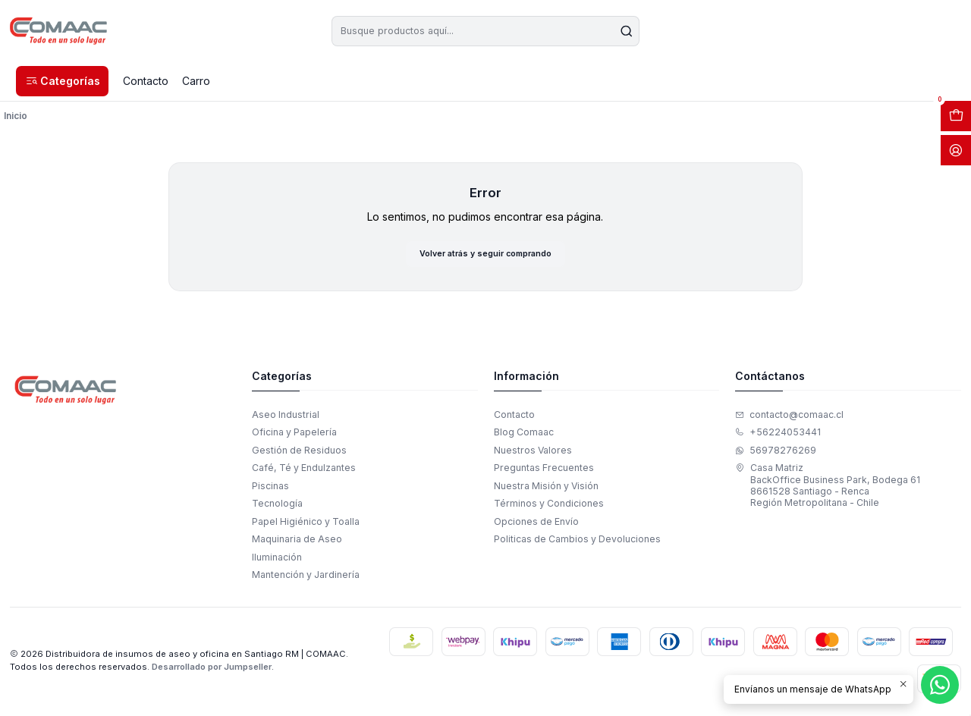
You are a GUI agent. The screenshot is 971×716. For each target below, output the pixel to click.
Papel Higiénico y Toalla (306, 524)
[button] (62, 81)
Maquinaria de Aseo (297, 542)
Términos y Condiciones (549, 507)
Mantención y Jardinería (306, 578)
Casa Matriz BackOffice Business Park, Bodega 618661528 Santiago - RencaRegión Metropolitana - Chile (827, 489)
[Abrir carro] (956, 116)
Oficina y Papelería (294, 435)
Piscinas (270, 489)
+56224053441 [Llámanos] (778, 435)
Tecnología (277, 507)
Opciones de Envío (536, 524)
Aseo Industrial (285, 417)
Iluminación (277, 560)
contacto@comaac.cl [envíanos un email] (789, 417)
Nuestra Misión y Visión (546, 489)
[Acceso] (956, 150)
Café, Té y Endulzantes (304, 471)
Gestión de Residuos (299, 453)
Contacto (514, 417)
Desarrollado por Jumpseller (212, 669)
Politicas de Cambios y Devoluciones (577, 542)
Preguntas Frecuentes (544, 471)
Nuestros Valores (533, 453)
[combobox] (485, 31)
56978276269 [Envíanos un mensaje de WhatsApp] (775, 453)
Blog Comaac (524, 435)
